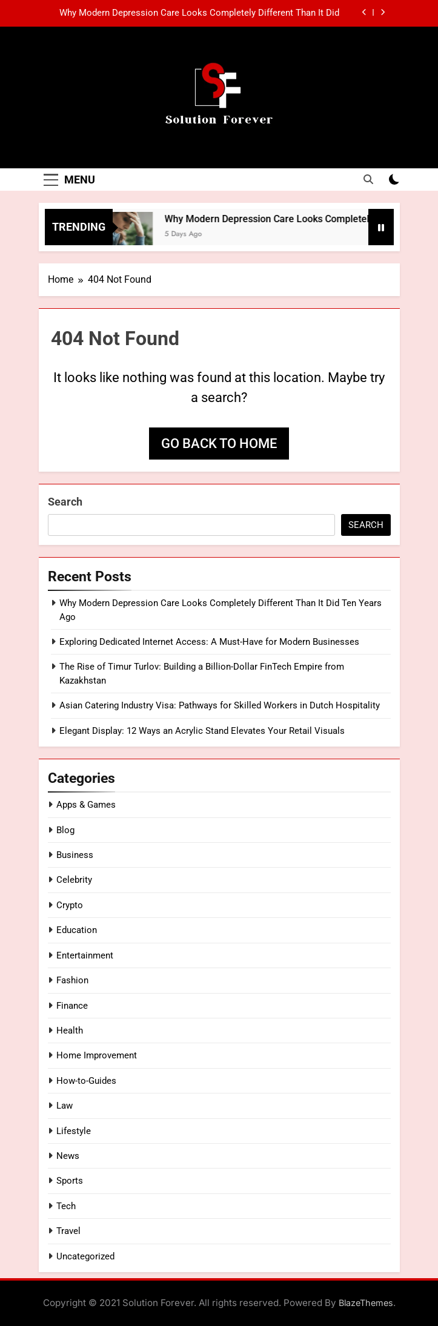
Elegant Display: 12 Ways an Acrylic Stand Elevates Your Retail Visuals (202, 730)
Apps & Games (86, 804)
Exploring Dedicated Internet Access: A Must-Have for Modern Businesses (209, 641)
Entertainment (84, 955)
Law (64, 1105)
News (67, 1155)
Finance (72, 1005)
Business (74, 854)
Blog (65, 830)
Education (76, 930)
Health (69, 1030)
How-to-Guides (86, 1080)
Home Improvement (96, 1055)
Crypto (69, 905)
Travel (68, 1230)
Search (65, 501)
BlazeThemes (366, 1303)
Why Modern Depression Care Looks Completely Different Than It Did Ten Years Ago (199, 13)
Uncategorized (85, 1256)
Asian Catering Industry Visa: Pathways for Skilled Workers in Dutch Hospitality (219, 705)
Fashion (72, 980)
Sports (69, 1180)
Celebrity (74, 879)
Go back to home (219, 443)
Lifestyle (73, 1131)
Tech (66, 1206)
